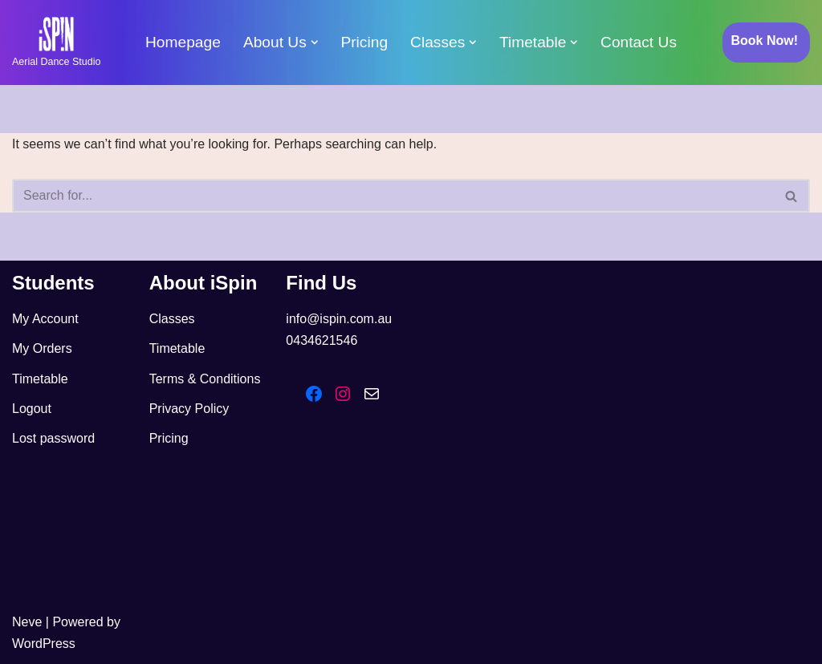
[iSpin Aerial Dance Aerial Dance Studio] (56, 42)
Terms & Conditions (205, 379)
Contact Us (638, 42)
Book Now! (764, 40)
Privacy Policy (189, 408)
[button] (315, 42)
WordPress (43, 643)
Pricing (364, 42)
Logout (31, 408)
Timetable (40, 379)
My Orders (42, 348)
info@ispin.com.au (339, 319)
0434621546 (321, 340)
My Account (45, 319)
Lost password (53, 438)
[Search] (393, 196)
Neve (27, 622)
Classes (172, 319)
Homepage (183, 42)
